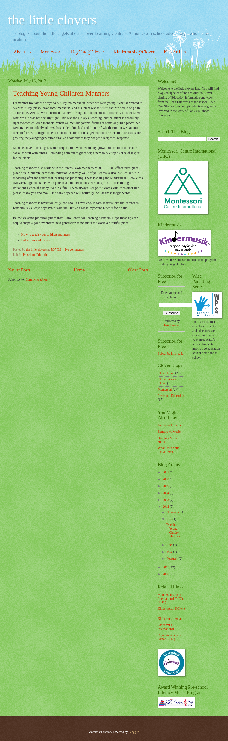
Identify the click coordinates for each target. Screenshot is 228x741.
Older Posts (138, 270)
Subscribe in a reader (171, 353)
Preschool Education (36, 254)
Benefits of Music (169, 431)
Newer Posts (19, 270)
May (170, 552)
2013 (166, 500)
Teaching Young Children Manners (61, 93)
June (170, 545)
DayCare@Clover (87, 51)
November (174, 512)
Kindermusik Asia (169, 618)
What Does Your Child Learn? (168, 450)
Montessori (51, 51)
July (169, 519)
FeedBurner (171, 325)
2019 (166, 486)
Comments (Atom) (38, 279)
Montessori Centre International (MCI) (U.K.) (170, 598)
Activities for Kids (169, 425)
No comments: (75, 249)
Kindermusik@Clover (134, 51)
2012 (166, 506)
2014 (166, 493)
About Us (22, 51)
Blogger (134, 732)
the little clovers (52, 19)
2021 (166, 472)
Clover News (166, 373)
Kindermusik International (166, 627)
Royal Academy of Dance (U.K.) (169, 637)
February (173, 558)
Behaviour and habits (35, 240)
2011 (166, 567)
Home (79, 270)
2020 (166, 479)
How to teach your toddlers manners (45, 234)
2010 (166, 574)
